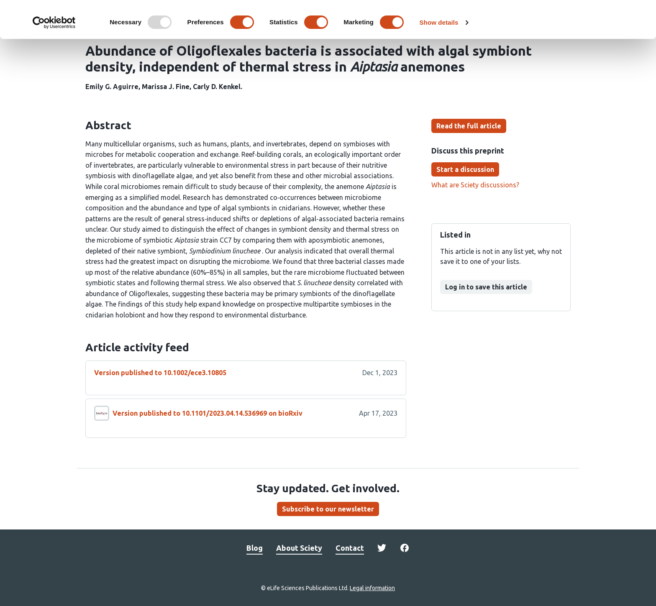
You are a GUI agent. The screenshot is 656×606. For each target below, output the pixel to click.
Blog (254, 548)
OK (565, 20)
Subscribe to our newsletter (328, 509)
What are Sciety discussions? (475, 185)
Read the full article (468, 126)
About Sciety (299, 548)
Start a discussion (465, 169)
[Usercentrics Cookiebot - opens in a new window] (54, 57)
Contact (350, 548)
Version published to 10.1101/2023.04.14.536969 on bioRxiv (207, 413)
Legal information (372, 588)
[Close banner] (643, 13)
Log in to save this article (486, 287)
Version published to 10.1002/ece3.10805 (160, 372)
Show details (439, 57)
